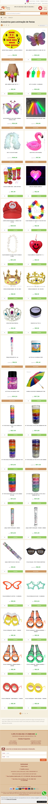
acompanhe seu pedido (36, 741)
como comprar (13, 741)
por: (33, 55)
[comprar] (36, 59)
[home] (5, 8)
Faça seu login (32, 3)
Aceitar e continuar (42, 801)
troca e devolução (13, 742)
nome (3, 753)
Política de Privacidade (11, 799)
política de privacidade (36, 743)
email (3, 756)
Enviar (43, 760)
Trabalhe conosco (24, 769)
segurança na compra (36, 742)
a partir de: (10, 55)
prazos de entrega (13, 743)
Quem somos (24, 766)
